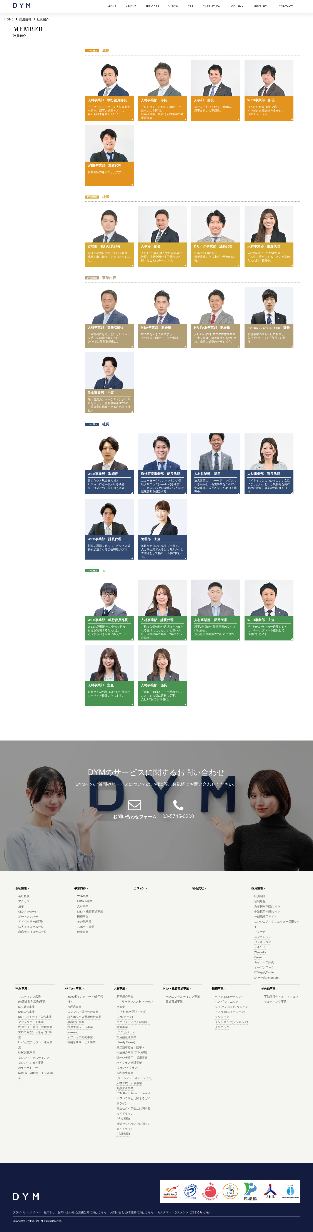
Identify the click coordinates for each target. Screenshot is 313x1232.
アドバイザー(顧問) (30, 921)
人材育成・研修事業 (129, 1083)
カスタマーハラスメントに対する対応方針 (184, 1212)
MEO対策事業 (27, 1052)
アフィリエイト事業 (31, 1022)
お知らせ (49, 1212)
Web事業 (82, 896)
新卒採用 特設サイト (267, 906)
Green (258, 957)
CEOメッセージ (28, 911)
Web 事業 (21, 988)
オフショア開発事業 (80, 1037)
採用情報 (257, 888)
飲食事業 (82, 931)
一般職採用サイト (265, 916)
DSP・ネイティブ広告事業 (35, 1016)
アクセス (24, 901)
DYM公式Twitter (264, 972)
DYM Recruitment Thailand (133, 1093)
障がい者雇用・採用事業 (132, 1057)
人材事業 (82, 906)
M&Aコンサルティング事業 (183, 996)
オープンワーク (264, 967)
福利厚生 (260, 901)
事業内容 (80, 888)
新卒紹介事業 (125, 996)
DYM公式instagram (266, 977)
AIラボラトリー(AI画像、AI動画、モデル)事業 (36, 1073)
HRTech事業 (85, 901)
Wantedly (260, 952)
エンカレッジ (262, 936)
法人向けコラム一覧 (31, 926)
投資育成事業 (174, 1001)
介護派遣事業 (125, 1088)
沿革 (21, 906)
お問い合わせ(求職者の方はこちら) (132, 1212)
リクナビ (260, 931)
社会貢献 (198, 888)
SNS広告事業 (26, 1011)
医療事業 (82, 916)
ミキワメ (260, 947)
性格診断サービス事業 (81, 1042)
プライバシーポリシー (27, 1212)
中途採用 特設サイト (267, 911)
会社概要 (24, 896)
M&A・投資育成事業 (90, 911)
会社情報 (21, 888)
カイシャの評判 (264, 962)
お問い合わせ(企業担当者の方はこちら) (83, 1212)
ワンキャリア (262, 942)
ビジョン (139, 888)
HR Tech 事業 (73, 988)
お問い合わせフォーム (134, 816)
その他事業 (84, 921)
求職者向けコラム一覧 (32, 931)
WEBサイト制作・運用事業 (35, 1027)
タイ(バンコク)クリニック (231, 1006)
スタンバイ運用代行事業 (82, 1011)
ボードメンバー (28, 916)
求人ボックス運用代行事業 (84, 1016)
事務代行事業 (75, 1022)
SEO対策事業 (26, 1006)
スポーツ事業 (85, 926)
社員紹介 (260, 896)
